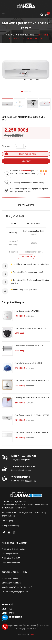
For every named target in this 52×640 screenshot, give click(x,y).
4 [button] (30, 91)
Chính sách (8, 613)
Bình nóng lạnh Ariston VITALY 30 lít (27, 311)
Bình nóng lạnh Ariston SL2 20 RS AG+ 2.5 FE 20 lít (32, 415)
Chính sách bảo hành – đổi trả (13, 549)
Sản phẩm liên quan (13, 302)
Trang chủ (7, 605)
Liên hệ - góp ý (7, 521)
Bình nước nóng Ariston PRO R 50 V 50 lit (29, 346)
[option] (26, 71)
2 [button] (25, 91)
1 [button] (22, 91)
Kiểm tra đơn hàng (12, 617)
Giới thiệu (7, 609)
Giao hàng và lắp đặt (10, 554)
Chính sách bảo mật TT (11, 558)
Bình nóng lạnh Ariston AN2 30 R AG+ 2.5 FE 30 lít (32, 398)
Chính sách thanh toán (11, 563)
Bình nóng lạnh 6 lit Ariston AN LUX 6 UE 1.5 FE (31, 328)
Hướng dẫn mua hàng (10, 526)
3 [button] (27, 91)
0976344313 (26, 171)
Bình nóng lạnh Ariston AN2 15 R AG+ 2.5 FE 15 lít (32, 380)
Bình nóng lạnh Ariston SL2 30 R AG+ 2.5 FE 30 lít (32, 432)
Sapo (32, 634)
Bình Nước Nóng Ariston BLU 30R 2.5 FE (28, 363)
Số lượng (6, 146)
